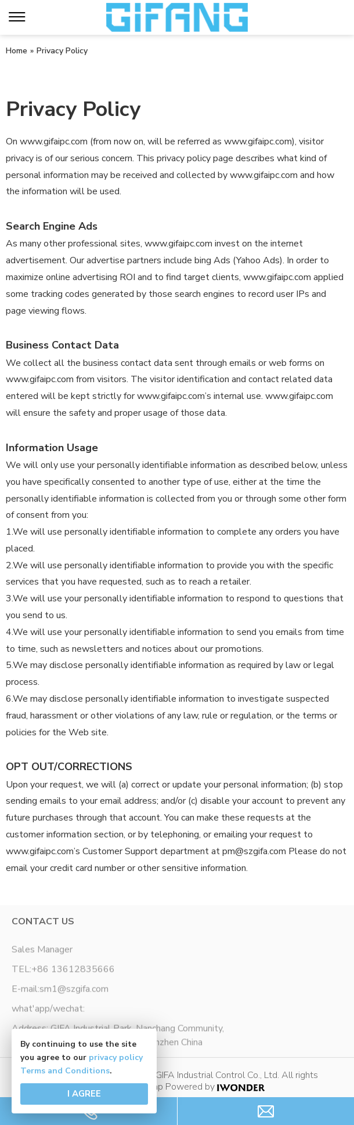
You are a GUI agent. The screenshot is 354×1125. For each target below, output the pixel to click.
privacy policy (116, 1057)
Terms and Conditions (65, 1070)
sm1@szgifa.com (74, 991)
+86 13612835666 (73, 972)
